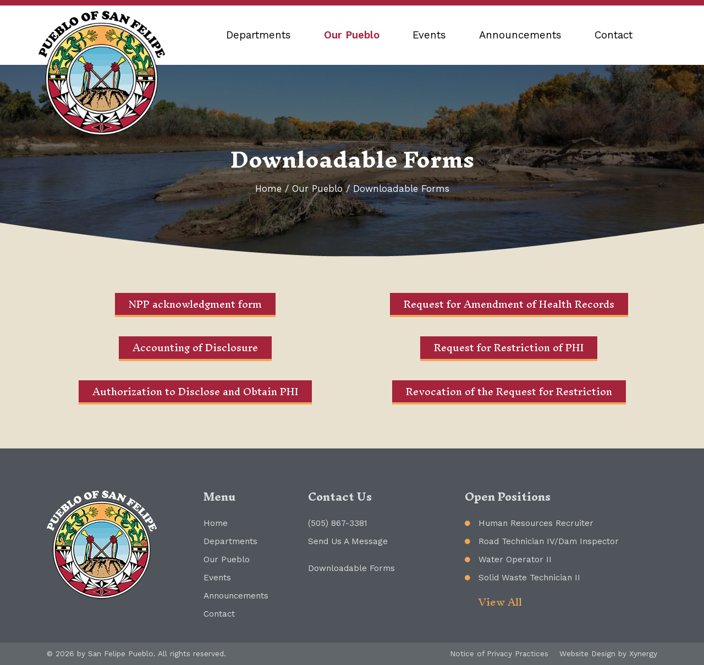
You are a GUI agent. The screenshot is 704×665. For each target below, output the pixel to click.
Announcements (520, 35)
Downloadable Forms (351, 568)
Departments (258, 35)
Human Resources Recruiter (536, 523)
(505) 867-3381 (337, 523)
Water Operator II (515, 559)
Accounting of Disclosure (195, 347)
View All (500, 602)
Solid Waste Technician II (529, 578)
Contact (613, 35)
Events (429, 35)
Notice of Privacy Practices (499, 653)
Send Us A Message (348, 541)
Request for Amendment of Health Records (509, 304)
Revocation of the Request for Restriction (509, 391)
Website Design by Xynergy (608, 653)
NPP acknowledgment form (195, 304)
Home (268, 188)
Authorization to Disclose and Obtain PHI (195, 391)
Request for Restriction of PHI (509, 347)
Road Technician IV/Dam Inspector (549, 541)
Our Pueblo (352, 35)
